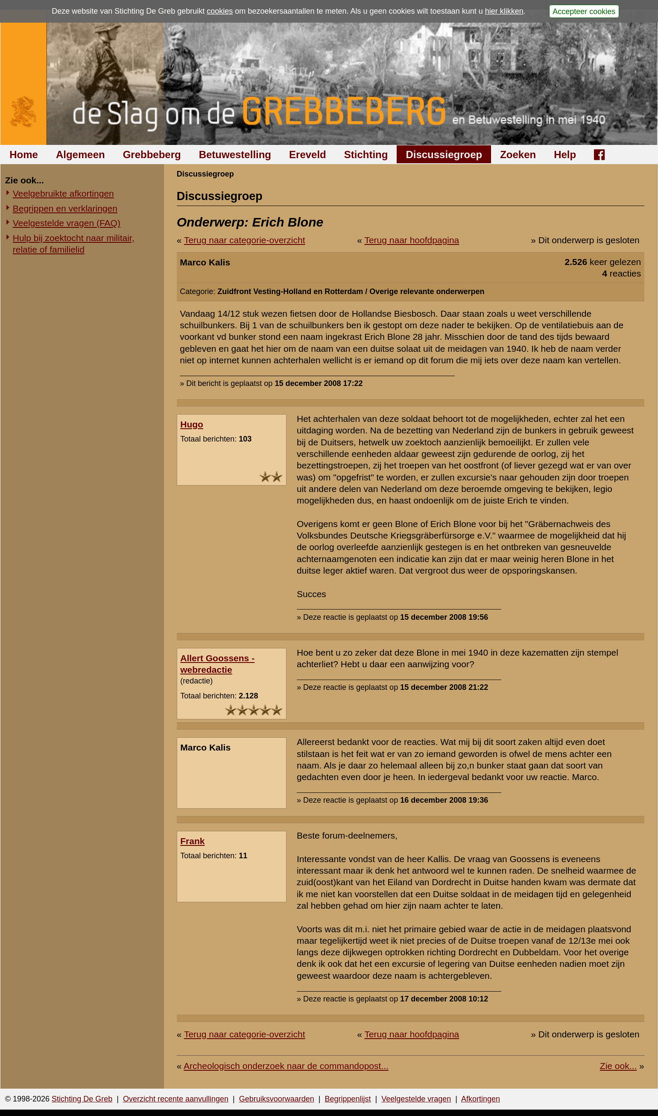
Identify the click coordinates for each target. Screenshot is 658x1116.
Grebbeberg (152, 154)
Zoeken (518, 154)
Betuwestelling (235, 154)
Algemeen (80, 154)
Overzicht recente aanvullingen (175, 1099)
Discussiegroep (444, 154)
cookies (220, 11)
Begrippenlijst (348, 1099)
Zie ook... (618, 1066)
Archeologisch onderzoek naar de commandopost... (286, 1066)
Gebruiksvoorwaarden (276, 1099)
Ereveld (307, 154)
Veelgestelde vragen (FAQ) (66, 223)
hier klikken (504, 11)
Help (565, 154)
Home (23, 154)
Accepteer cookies (584, 11)
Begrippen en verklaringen (65, 208)
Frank (192, 841)
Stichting (366, 154)
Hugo (191, 424)
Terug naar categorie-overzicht (244, 240)
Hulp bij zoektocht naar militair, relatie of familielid (74, 243)
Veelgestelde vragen (416, 1099)
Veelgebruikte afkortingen (63, 193)
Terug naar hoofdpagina (411, 240)
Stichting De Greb (82, 1099)
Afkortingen (480, 1099)
